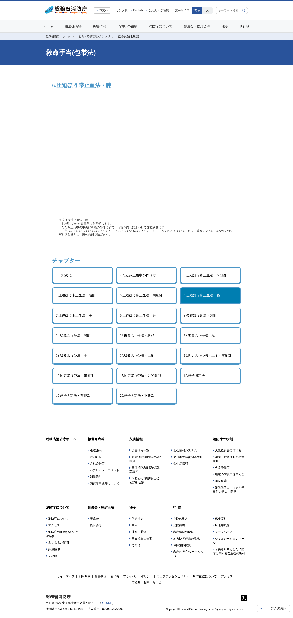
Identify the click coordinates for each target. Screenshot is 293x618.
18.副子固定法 (194, 375)
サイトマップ (66, 576)
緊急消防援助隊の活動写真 (145, 459)
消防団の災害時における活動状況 (145, 480)
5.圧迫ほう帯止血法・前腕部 (141, 295)
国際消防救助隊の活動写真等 (145, 470)
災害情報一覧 (140, 450)
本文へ (103, 10)
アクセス (54, 525)
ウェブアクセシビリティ (173, 576)
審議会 (94, 518)
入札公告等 (97, 463)
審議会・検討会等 (196, 26)
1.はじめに (64, 275)
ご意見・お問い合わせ (146, 582)
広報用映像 (222, 525)
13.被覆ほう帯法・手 (71, 355)
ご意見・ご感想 (158, 10)
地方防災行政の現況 (186, 538)
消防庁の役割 (127, 26)
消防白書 (179, 525)
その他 (52, 556)
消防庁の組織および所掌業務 (62, 534)
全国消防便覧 (182, 545)
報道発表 (96, 450)
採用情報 (54, 549)
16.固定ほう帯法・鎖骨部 (75, 375)
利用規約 (85, 576)
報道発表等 (73, 26)
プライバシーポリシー (138, 576)
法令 (225, 26)
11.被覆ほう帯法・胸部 (137, 335)
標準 (196, 10)
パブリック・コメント (104, 470)
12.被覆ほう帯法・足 (199, 335)
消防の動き (180, 518)
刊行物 (244, 26)
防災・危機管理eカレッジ (94, 36)
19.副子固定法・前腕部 (73, 395)
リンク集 (122, 10)
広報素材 (221, 518)
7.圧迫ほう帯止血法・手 (74, 315)
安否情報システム (185, 450)
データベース (224, 532)
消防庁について (160, 26)
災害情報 (99, 26)
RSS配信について (205, 576)
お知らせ (96, 457)
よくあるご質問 (58, 542)
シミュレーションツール (228, 540)
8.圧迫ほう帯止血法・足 (138, 315)
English (138, 10)
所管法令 (137, 518)
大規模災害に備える (228, 450)
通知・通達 (139, 532)
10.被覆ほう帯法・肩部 (73, 335)
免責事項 (100, 576)
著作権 (114, 576)
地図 (107, 603)
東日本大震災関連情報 (188, 457)
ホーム (49, 26)
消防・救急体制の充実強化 (228, 459)
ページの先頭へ (273, 608)
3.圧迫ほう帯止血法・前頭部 (205, 275)
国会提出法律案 (142, 538)
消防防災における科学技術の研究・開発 (228, 489)
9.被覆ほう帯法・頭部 (200, 315)
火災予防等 (222, 467)
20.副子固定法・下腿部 (137, 395)
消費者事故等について (104, 483)
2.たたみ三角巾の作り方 (138, 275)
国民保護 (221, 481)
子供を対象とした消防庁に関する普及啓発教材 (229, 551)
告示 (134, 525)
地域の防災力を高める (229, 474)
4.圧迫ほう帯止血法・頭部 (75, 295)
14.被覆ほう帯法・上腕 (137, 355)
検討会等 (96, 525)
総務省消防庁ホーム (58, 36)
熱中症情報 (180, 463)
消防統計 (96, 476)
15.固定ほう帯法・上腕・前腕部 (208, 355)
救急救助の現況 (183, 532)
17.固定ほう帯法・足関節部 (140, 375)
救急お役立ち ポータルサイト (187, 554)
